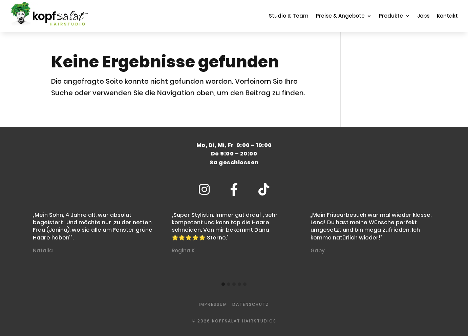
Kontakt (447, 15)
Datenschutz (250, 304)
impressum (213, 304)
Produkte (391, 15)
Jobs (423, 15)
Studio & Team (289, 15)
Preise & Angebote (340, 15)
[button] (223, 284)
